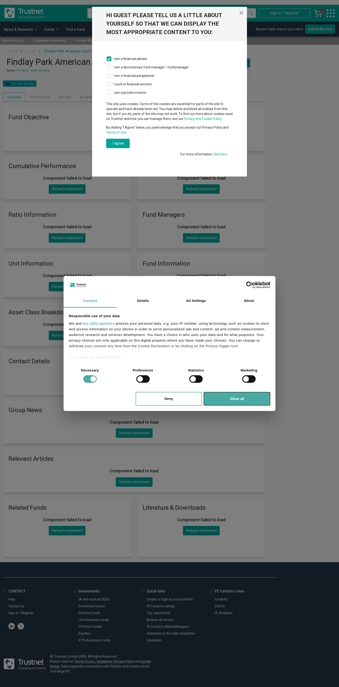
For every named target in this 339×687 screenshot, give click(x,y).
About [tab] (249, 301)
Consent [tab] (90, 301)
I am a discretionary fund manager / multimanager (151, 67)
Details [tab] (143, 301)
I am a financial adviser (130, 58)
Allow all (237, 399)
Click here (220, 154)
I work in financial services (133, 84)
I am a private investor (130, 92)
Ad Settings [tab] (196, 301)
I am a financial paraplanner (134, 75)
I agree (118, 143)
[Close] (241, 13)
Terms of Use (116, 132)
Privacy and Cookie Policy (203, 119)
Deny (168, 399)
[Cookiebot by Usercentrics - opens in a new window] (249, 284)
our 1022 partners (98, 323)
